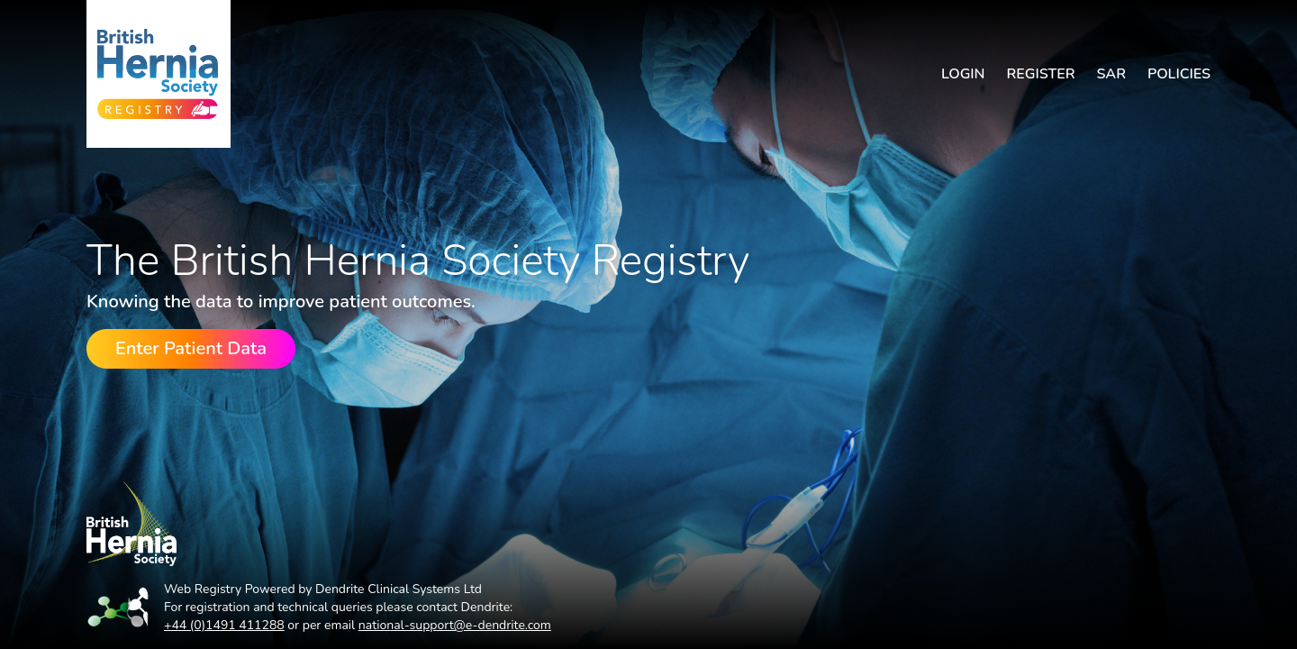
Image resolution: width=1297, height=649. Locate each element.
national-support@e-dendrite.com (454, 625)
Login (963, 74)
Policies (1179, 74)
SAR (1111, 74)
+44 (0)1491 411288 (224, 625)
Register (1041, 74)
